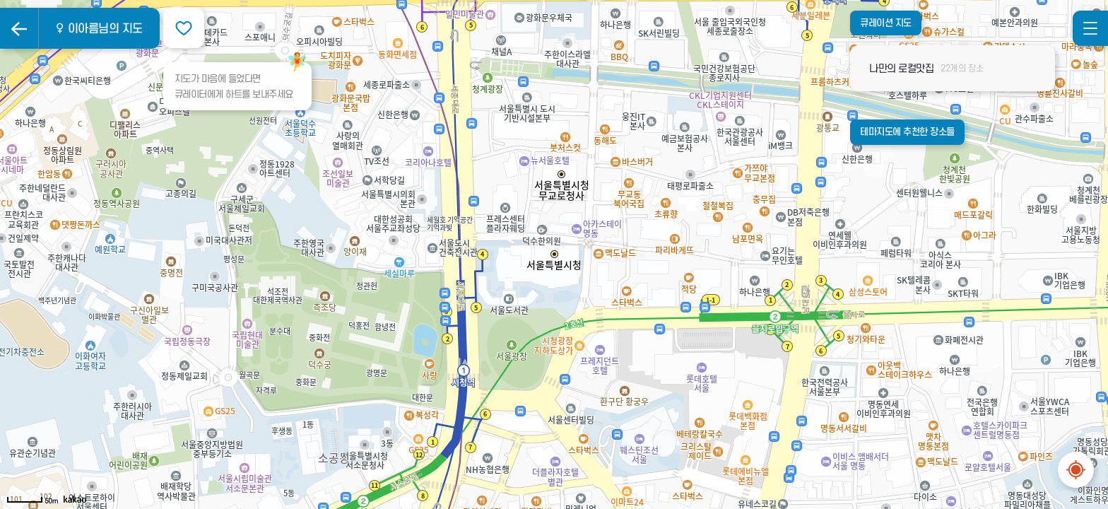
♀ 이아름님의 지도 (98, 29)
